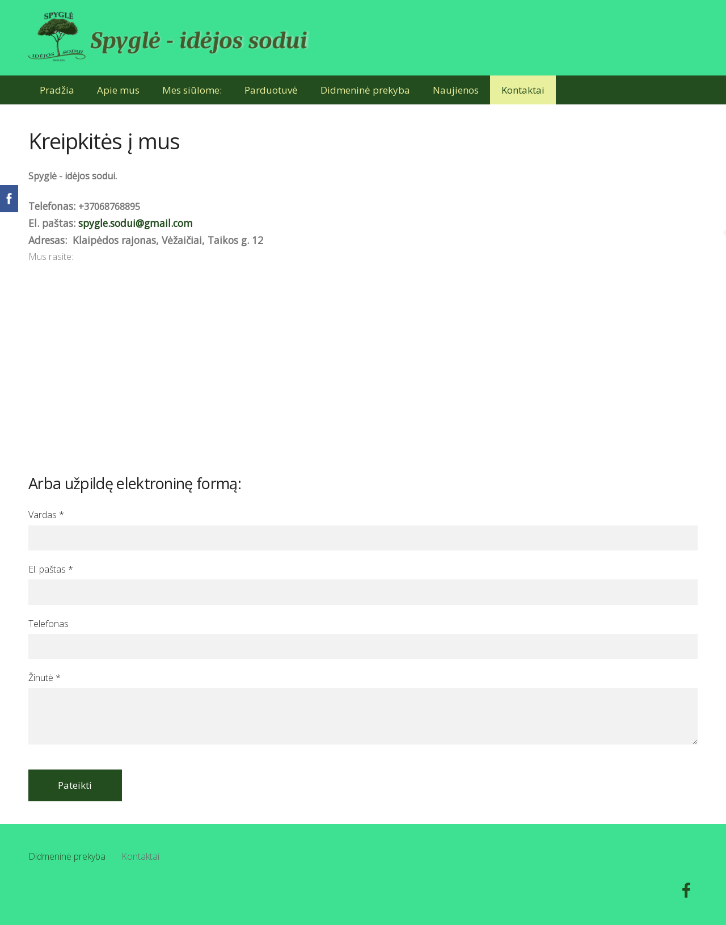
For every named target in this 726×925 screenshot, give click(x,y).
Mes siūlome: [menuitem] (192, 89)
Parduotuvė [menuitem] (271, 89)
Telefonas (48, 623)
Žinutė (44, 677)
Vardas (46, 514)
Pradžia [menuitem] (57, 89)
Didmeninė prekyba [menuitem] (365, 89)
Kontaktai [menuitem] (522, 89)
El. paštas (50, 569)
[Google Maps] (363, 350)
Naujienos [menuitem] (456, 89)
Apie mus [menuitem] (118, 89)
